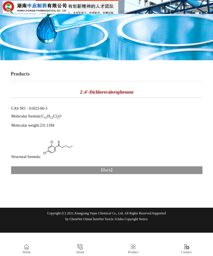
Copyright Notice (136, 219)
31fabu (118, 219)
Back (107, 170)
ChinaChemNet (93, 219)
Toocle (109, 219)
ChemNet (76, 219)
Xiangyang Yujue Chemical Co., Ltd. (99, 213)
